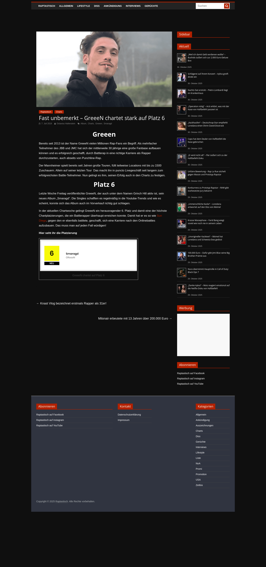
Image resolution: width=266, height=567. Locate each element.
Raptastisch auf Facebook (191, 373)
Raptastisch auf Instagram (191, 378)
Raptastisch (46, 6)
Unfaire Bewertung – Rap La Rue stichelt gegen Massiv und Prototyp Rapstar (207, 173)
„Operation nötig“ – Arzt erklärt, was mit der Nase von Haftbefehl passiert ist (208, 108)
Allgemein (66, 6)
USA (198, 479)
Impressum (123, 420)
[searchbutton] (226, 5)
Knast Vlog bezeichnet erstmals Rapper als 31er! (71, 303)
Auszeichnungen (204, 425)
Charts (59, 112)
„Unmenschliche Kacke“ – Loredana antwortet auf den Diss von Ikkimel (204, 205)
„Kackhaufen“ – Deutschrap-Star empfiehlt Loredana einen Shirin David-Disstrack (208, 124)
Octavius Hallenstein (66, 123)
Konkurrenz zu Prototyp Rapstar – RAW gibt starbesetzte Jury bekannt (208, 189)
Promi (199, 468)
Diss (97, 6)
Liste (198, 458)
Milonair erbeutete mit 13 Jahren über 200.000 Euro (135, 318)
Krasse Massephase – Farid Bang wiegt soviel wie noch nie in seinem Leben (206, 222)
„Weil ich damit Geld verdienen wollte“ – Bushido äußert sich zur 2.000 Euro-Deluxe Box (208, 57)
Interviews (133, 6)
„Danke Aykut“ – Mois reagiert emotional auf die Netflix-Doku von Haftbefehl (209, 287)
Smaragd (108, 123)
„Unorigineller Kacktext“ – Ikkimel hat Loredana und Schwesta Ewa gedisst (205, 238)
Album (83, 123)
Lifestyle (83, 6)
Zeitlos (199, 485)
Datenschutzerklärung (129, 414)
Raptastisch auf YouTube (190, 383)
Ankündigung (113, 6)
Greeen (98, 123)
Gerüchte (151, 6)
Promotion (201, 474)
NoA (198, 463)
